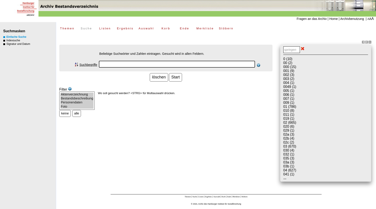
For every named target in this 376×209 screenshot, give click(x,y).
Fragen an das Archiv (312, 19)
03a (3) (288, 162)
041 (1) (288, 174)
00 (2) (287, 63)
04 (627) (289, 170)
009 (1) (288, 102)
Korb (165, 28)
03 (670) (289, 146)
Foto (77, 107)
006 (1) (288, 95)
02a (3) (288, 134)
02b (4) (288, 138)
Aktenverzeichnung (77, 95)
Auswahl (146, 28)
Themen (67, 28)
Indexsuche (11, 40)
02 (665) (289, 122)
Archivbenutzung (352, 19)
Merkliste (205, 28)
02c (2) (288, 142)
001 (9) (288, 71)
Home (333, 19)
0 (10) (287, 59)
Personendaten (77, 102)
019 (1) (288, 118)
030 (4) (288, 150)
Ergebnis (125, 28)
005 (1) (288, 91)
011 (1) (288, 114)
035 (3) (288, 158)
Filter (65, 89)
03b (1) (288, 166)
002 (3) (288, 75)
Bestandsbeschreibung (77, 99)
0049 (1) (289, 87)
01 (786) (289, 106)
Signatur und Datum (16, 44)
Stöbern (226, 28)
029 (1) (288, 130)
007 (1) (288, 99)
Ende (184, 28)
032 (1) (288, 154)
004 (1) (288, 83)
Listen (105, 28)
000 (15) (289, 67)
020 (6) (288, 126)
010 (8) (288, 110)
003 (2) (288, 79)
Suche (86, 28)
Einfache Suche (14, 36)
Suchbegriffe (88, 64)
